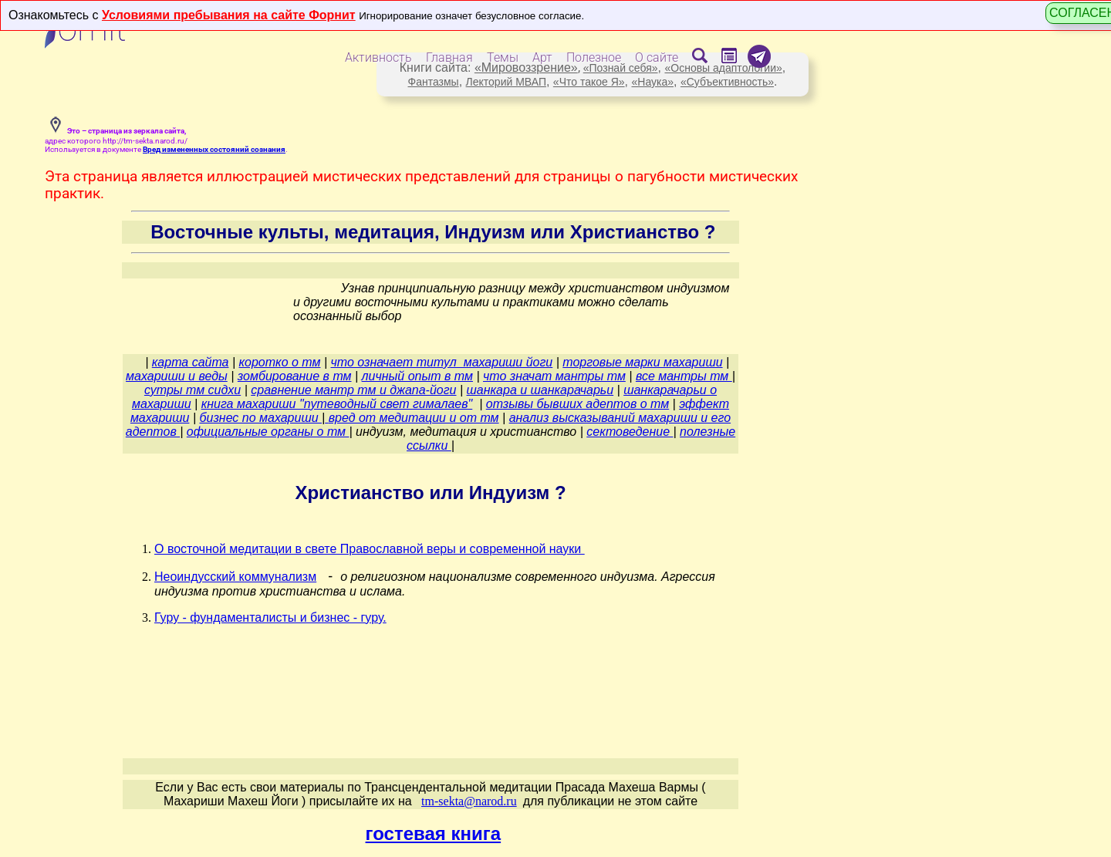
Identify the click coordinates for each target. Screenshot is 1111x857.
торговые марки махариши (642, 362)
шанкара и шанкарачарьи (540, 389)
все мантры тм (684, 376)
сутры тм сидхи (192, 389)
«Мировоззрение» (526, 67)
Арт (542, 57)
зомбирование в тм (295, 376)
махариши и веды (177, 376)
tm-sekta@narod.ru (469, 801)
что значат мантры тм (554, 376)
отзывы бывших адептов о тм (577, 403)
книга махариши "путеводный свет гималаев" (337, 403)
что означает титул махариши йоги (442, 362)
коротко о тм (280, 362)
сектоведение (629, 431)
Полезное (593, 57)
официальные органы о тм (268, 431)
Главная (449, 57)
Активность (378, 57)
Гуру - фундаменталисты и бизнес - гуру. (270, 617)
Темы (502, 57)
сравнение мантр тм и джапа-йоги (353, 389)
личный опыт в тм (417, 376)
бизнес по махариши (260, 417)
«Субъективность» (727, 82)
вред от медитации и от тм (414, 417)
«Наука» (652, 82)
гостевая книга (433, 833)
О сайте (656, 57)
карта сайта (190, 362)
